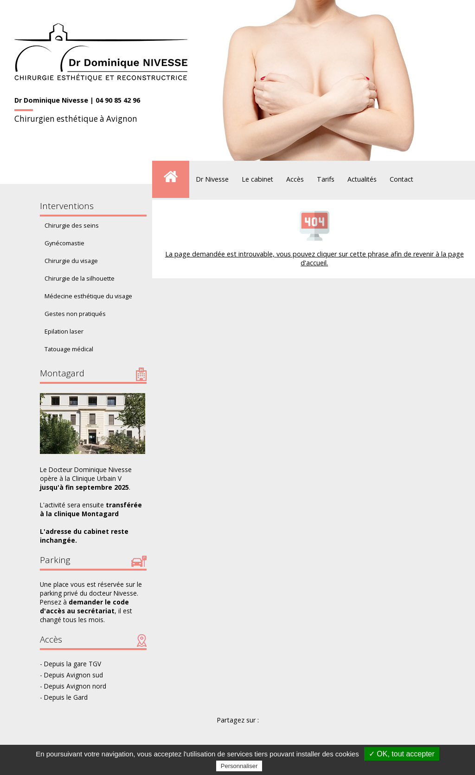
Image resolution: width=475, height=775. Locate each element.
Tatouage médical (69, 349)
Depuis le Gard (66, 697)
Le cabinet (257, 179)
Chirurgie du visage (71, 260)
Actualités (362, 179)
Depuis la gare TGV (72, 663)
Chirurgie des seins (72, 225)
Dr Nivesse (212, 179)
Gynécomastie (64, 243)
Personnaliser (239, 765)
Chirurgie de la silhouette (80, 278)
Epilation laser (64, 331)
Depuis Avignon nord (75, 686)
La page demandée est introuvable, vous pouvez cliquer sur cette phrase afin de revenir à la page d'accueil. (314, 258)
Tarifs (325, 179)
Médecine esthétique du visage (88, 296)
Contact (401, 179)
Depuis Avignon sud (73, 674)
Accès (295, 179)
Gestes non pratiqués (75, 313)
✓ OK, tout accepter (402, 754)
